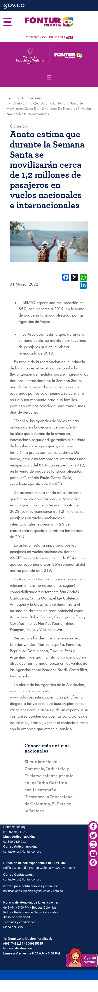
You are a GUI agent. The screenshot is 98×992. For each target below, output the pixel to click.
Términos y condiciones (19, 922)
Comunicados (32, 98)
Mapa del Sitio (13, 927)
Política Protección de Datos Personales (30, 913)
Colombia (19, 126)
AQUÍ (69, 37)
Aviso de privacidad (16, 917)
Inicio (10, 98)
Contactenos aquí (15, 827)
